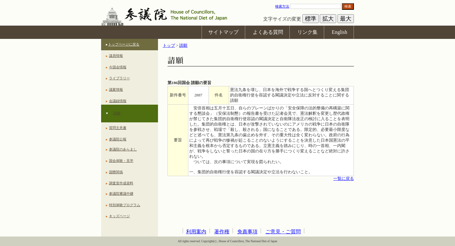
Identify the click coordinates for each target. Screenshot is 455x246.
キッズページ (119, 216)
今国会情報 (117, 67)
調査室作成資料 (121, 183)
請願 (116, 113)
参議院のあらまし (123, 149)
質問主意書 (117, 128)
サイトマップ (223, 32)
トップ (169, 45)
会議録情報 (117, 101)
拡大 (328, 18)
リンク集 (307, 32)
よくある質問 (268, 32)
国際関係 (116, 172)
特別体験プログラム (124, 205)
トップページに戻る (123, 44)
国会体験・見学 (121, 161)
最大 (345, 18)
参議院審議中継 (121, 193)
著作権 (221, 231)
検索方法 (282, 6)
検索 (347, 6)
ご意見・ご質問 (283, 231)
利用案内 (196, 231)
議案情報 (116, 89)
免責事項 (247, 231)
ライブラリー (119, 78)
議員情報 (116, 56)
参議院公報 (117, 139)
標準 (310, 18)
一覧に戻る (343, 178)
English (339, 32)
